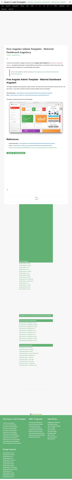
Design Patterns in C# (24, 269)
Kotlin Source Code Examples (10, 432)
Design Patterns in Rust (24, 289)
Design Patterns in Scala (25, 285)
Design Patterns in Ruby (25, 277)
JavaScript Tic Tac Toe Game (26, 347)
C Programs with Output (34, 426)
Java (2, 6)
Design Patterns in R (24, 283)
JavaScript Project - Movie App (26, 361)
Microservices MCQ (52, 437)
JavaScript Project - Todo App (26, 357)
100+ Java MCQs (51, 429)
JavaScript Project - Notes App (26, 359)
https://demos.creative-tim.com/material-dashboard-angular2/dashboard (29, 95)
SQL (27, 6)
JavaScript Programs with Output (37, 433)
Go (48, 6)
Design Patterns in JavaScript (26, 279)
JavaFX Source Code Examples (10, 437)
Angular (8, 55)
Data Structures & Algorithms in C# (27, 334)
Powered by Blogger (36, 414)
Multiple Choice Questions (54, 422)
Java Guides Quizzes (52, 424)
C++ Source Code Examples (9, 425)
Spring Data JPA (55, 2)
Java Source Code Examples (9, 428)
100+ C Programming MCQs (54, 426)
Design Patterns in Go (24, 273)
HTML (55, 6)
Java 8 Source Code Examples (10, 430)
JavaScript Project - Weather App (27, 355)
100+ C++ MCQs (51, 427)
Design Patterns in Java (24, 263)
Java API (8, 6)
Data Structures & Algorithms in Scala (28, 340)
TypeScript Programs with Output (37, 435)
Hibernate (63, 2)
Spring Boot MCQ (52, 433)
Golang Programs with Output (36, 429)
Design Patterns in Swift (24, 287)
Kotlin (32, 6)
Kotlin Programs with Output (35, 431)
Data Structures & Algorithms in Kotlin (28, 326)
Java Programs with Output (35, 422)
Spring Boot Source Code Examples (11, 439)
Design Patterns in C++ (24, 267)
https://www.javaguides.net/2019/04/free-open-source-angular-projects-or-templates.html (33, 147)
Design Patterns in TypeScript (26, 281)
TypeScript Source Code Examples (11, 435)
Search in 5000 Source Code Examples (12, 443)
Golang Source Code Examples (10, 434)
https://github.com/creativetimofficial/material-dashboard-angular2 (34, 93)
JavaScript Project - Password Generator (28, 353)
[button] (7, 59)
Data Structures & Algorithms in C (27, 328)
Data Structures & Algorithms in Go (27, 332)
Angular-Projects (16, 55)
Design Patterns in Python (25, 271)
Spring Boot (31, 2)
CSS (68, 6)
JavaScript (61, 6)
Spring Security (46, 2)
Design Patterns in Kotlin (25, 265)
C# (44, 6)
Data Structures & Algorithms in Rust (27, 336)
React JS (11, 9)
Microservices (37, 2)
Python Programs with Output (36, 424)
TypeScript (3, 9)
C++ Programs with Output (35, 427)
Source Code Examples (15, 2)
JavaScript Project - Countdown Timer (28, 365)
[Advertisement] (36, 35)
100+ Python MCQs (52, 431)
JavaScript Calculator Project (26, 351)
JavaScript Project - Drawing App (27, 363)
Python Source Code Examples (10, 426)
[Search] (70, 2)
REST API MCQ (51, 435)
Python (22, 6)
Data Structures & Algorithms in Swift (28, 338)
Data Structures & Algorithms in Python (28, 324)
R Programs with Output (34, 437)
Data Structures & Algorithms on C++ (27, 330)
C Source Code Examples (9, 423)
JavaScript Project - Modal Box (26, 349)
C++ (40, 6)
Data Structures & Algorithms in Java (27, 322)
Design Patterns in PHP (24, 275)
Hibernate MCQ (51, 438)
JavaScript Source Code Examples (11, 441)
